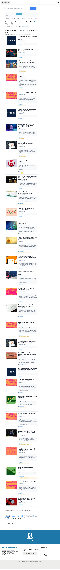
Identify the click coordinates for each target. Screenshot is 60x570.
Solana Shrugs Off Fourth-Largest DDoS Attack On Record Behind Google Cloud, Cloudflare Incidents (27, 178)
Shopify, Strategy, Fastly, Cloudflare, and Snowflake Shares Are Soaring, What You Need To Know (27, 450)
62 (25, 34)
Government (22, 138)
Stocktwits (21, 137)
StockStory (21, 104)
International (29, 18)
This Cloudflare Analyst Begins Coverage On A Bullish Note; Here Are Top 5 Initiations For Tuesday (27, 342)
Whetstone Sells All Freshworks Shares (25, 468)
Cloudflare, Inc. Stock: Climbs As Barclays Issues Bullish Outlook (26, 306)
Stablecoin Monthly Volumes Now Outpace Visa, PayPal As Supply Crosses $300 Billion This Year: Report (26, 126)
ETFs (30, 14)
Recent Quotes (8, 10)
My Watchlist (18, 10)
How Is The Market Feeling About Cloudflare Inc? (26, 50)
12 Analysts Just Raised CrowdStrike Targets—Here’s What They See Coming (26, 500)
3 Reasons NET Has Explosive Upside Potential (26, 75)
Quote (9, 28)
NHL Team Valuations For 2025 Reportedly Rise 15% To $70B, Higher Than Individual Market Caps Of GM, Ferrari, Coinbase (26, 432)
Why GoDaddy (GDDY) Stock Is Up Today (27, 482)
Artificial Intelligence (23, 71)
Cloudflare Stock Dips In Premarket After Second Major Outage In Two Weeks (26, 273)
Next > (30, 34)
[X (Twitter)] (6, 524)
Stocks (25, 14)
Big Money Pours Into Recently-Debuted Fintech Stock (27, 397)
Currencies (23, 18)
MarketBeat (21, 505)
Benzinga (21, 57)
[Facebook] (9, 524)
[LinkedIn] (12, 524)
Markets (19, 14)
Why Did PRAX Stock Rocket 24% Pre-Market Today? (27, 223)
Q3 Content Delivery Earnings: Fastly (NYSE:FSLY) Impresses (26, 289)
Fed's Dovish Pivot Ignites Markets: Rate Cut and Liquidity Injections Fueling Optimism (27, 239)
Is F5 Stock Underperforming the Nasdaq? (25, 161)
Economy (28, 464)
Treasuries (36, 18)
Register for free (5, 2)
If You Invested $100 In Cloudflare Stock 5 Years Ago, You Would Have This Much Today (27, 111)
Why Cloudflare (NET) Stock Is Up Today (27, 92)
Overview (13, 18)
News (18, 18)
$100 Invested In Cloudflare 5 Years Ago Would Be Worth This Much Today (27, 369)
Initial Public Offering (27, 478)
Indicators (27, 10)
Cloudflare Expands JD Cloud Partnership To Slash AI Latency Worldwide (25, 144)
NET (34, 22)
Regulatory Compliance (24, 408)
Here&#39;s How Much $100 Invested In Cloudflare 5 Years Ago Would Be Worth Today (27, 38)
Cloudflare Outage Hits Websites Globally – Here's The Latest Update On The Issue (27, 258)
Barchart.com (21, 203)
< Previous (7, 34)
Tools (35, 14)
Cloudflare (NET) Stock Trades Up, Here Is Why (27, 323)
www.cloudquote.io (32, 515)
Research (30, 28)
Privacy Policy (28, 519)
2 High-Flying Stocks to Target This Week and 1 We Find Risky (26, 381)
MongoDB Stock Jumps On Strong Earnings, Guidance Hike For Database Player (27, 355)
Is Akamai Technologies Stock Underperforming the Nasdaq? (25, 193)
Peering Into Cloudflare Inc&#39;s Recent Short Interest (26, 209)
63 (27, 34)
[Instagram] (14, 524)
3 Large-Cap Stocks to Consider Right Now (27, 415)
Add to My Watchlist (25, 26)
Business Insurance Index (9, 14)
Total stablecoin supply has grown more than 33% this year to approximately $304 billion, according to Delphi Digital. (27, 134)
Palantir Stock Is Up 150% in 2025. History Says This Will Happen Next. (27, 61)
